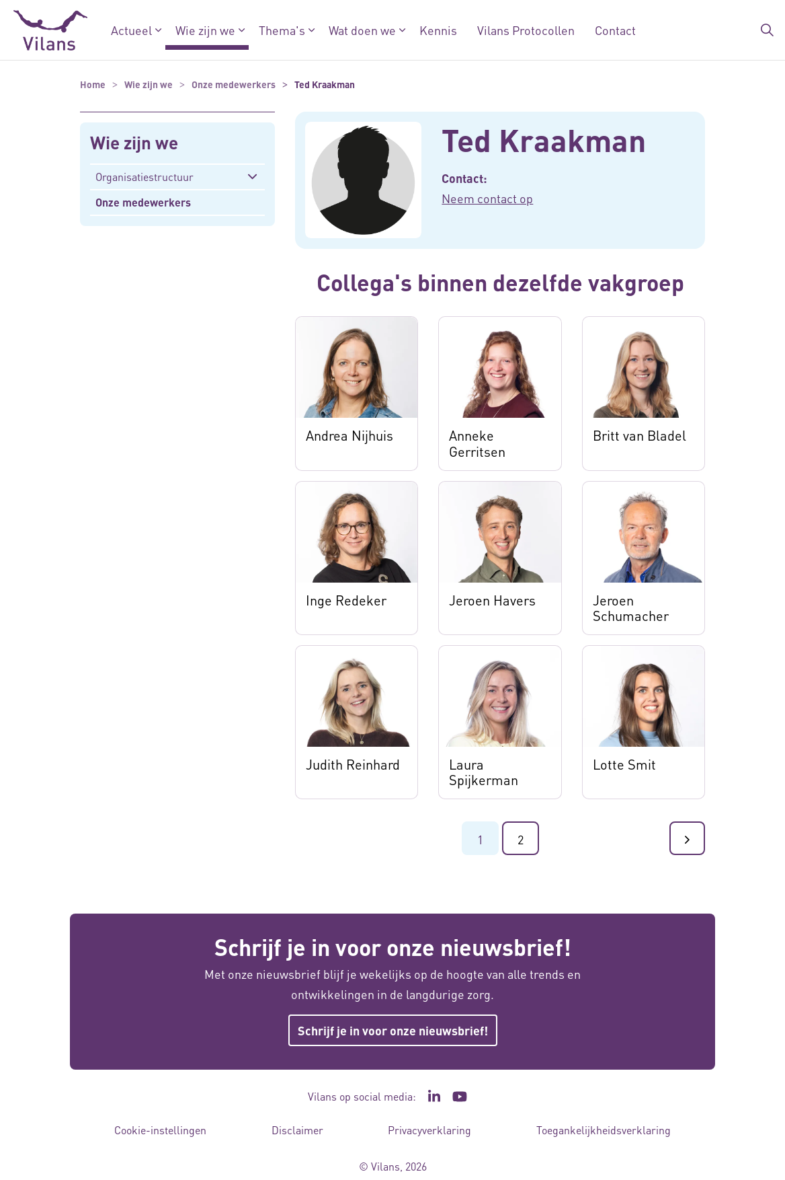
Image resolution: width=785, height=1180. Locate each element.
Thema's (282, 30)
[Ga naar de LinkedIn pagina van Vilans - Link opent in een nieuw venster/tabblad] (434, 1096)
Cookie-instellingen (160, 1129)
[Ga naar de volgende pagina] (687, 838)
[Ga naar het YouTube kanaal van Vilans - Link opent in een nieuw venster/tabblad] (460, 1096)
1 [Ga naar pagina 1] (480, 839)
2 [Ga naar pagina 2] (521, 839)
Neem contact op (487, 198)
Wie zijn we (205, 30)
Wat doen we (362, 30)
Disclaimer (297, 1129)
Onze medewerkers (143, 202)
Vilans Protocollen (526, 30)
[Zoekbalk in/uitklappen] (767, 30)
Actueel (131, 30)
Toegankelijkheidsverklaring (603, 1129)
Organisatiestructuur (144, 177)
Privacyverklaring (429, 1129)
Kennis (438, 30)
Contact (615, 30)
